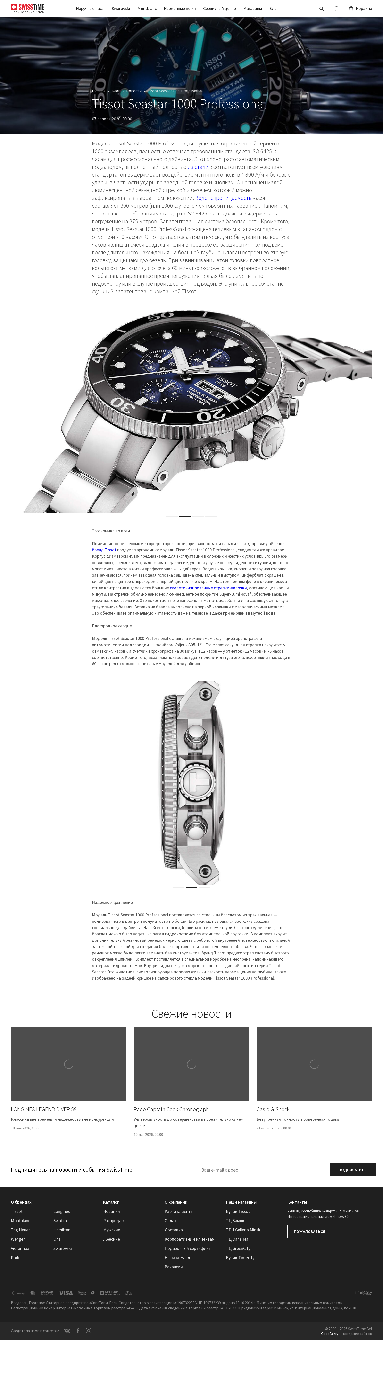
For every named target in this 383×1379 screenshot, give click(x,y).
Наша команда (178, 1257)
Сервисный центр (219, 8)
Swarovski (121, 8)
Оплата (172, 1220)
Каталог (111, 1202)
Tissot (17, 1211)
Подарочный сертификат (189, 1248)
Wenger (18, 1239)
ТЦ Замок (235, 1220)
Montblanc (147, 8)
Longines (61, 1211)
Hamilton (61, 1230)
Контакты (297, 1202)
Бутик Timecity (240, 1257)
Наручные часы (90, 8)
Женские (111, 1239)
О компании (176, 1202)
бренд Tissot (104, 550)
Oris (57, 1239)
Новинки (111, 1211)
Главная (98, 90)
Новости (134, 90)
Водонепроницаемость (223, 198)
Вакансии (174, 1267)
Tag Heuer (20, 1230)
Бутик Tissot (238, 1211)
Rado (16, 1257)
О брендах (21, 1202)
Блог (273, 8)
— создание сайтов (346, 1333)
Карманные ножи (180, 8)
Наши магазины (241, 1202)
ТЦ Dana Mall (238, 1239)
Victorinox (20, 1248)
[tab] (172, 516)
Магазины (252, 8)
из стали (198, 166)
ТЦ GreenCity (238, 1248)
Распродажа (114, 1220)
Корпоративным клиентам (190, 1239)
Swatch (60, 1220)
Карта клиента (179, 1211)
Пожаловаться (309, 1231)
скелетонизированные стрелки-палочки (208, 588)
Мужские (111, 1230)
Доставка (174, 1230)
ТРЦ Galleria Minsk (243, 1230)
